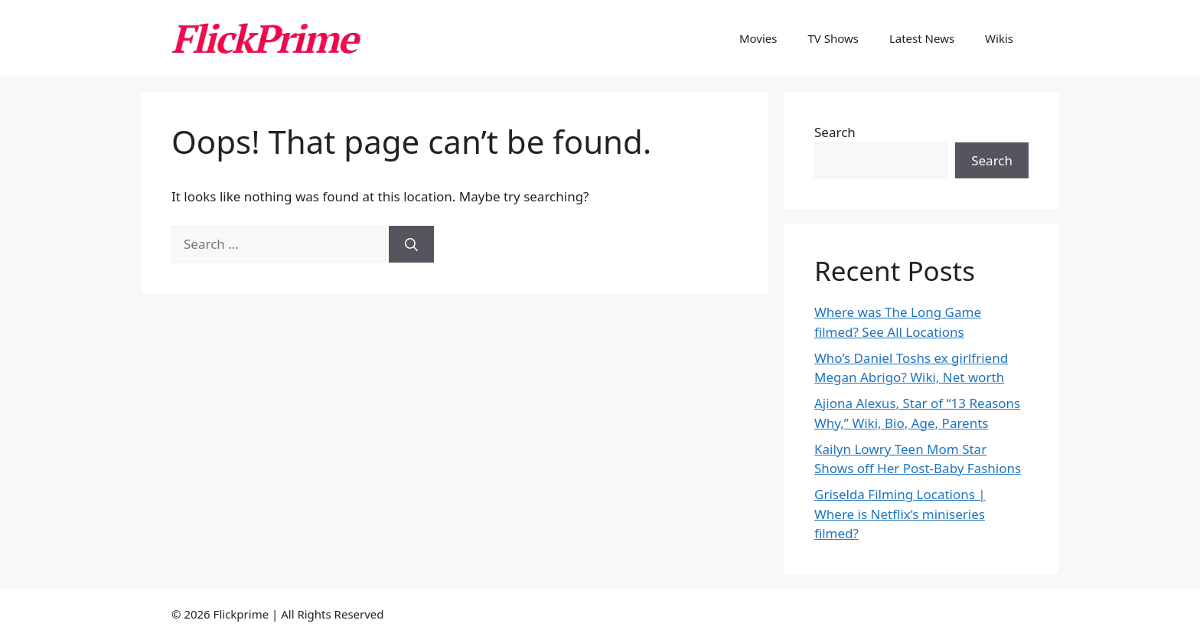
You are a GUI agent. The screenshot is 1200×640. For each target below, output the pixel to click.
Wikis (999, 38)
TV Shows (833, 38)
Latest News (921, 38)
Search (835, 132)
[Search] (411, 244)
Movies (758, 38)
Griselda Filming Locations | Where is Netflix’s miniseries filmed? (900, 513)
